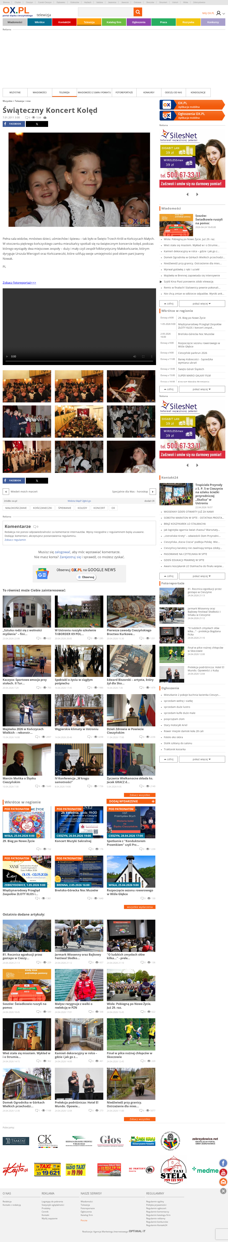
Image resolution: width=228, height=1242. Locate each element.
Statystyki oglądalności (53, 1204)
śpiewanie (64, 508)
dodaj (123, 801)
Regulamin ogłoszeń (156, 1208)
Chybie (18, 2)
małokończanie (16, 508)
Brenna (6, 2)
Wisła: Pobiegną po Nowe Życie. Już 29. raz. (189, 239)
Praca (163, 22)
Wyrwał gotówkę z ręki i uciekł (181, 269)
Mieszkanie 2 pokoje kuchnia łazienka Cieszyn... (192, 694)
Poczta (84, 1220)
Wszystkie (15, 92)
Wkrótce (40, 22)
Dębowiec (61, 2)
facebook (12, 124)
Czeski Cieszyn (44, 2)
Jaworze (125, 2)
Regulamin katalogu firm (158, 1215)
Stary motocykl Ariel (175, 725)
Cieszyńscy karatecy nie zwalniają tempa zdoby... (193, 548)
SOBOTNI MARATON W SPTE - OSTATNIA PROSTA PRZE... (193, 517)
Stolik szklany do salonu (178, 743)
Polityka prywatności (156, 1204)
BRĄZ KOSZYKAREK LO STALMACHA (185, 523)
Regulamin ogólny (155, 1201)
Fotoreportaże (124, 92)
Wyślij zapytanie (50, 1218)
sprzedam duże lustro (177, 707)
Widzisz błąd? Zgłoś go (79, 500)
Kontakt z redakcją (12, 1204)
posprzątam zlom (174, 719)
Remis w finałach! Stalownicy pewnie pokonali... (192, 287)
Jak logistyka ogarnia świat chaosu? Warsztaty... (192, 529)
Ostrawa (137, 2)
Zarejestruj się (70, 557)
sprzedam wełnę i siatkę (178, 701)
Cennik (45, 1211)
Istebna (99, 2)
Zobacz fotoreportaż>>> (19, 283)
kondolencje (198, 92)
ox (113, 508)
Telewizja (89, 22)
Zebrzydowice (199, 2)
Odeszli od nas (173, 92)
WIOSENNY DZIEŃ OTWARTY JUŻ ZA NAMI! (189, 511)
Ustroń (175, 2)
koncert (99, 508)
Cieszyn (29, 2)
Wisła (185, 2)
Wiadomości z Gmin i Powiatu (94, 92)
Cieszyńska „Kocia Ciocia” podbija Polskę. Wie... (192, 542)
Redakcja (7, 1201)
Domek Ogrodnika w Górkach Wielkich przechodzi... (194, 257)
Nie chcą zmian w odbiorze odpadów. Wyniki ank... (194, 293)
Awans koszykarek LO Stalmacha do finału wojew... (194, 566)
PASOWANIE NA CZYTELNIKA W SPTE (185, 554)
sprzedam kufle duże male (179, 713)
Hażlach (87, 2)
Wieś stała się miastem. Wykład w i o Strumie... (192, 245)
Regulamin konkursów (157, 1221)
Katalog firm (114, 22)
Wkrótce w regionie (23, 802)
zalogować (62, 552)
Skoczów (150, 2)
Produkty (46, 1208)
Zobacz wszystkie (140, 795)
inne (28, 101)
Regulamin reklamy (155, 1218)
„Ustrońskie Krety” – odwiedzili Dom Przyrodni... (192, 536)
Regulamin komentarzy (157, 1211)
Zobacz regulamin (15, 539)
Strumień (163, 2)
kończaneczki (42, 508)
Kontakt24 (64, 22)
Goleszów (74, 2)
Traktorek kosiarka (175, 749)
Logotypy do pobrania (52, 1201)
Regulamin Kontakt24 (156, 1225)
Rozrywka (188, 22)
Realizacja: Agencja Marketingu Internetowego (114, 1231)
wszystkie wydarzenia (140, 907)
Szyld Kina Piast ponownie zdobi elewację (188, 281)
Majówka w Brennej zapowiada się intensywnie (192, 275)
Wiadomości (14, 22)
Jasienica (112, 2)
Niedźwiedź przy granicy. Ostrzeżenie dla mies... (193, 263)
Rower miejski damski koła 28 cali (184, 731)
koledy (82, 508)
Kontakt (45, 1215)
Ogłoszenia (139, 22)
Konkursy (213, 22)
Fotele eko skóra (173, 737)
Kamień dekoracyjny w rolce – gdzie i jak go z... (191, 251)
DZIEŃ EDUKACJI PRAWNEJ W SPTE (184, 560)
